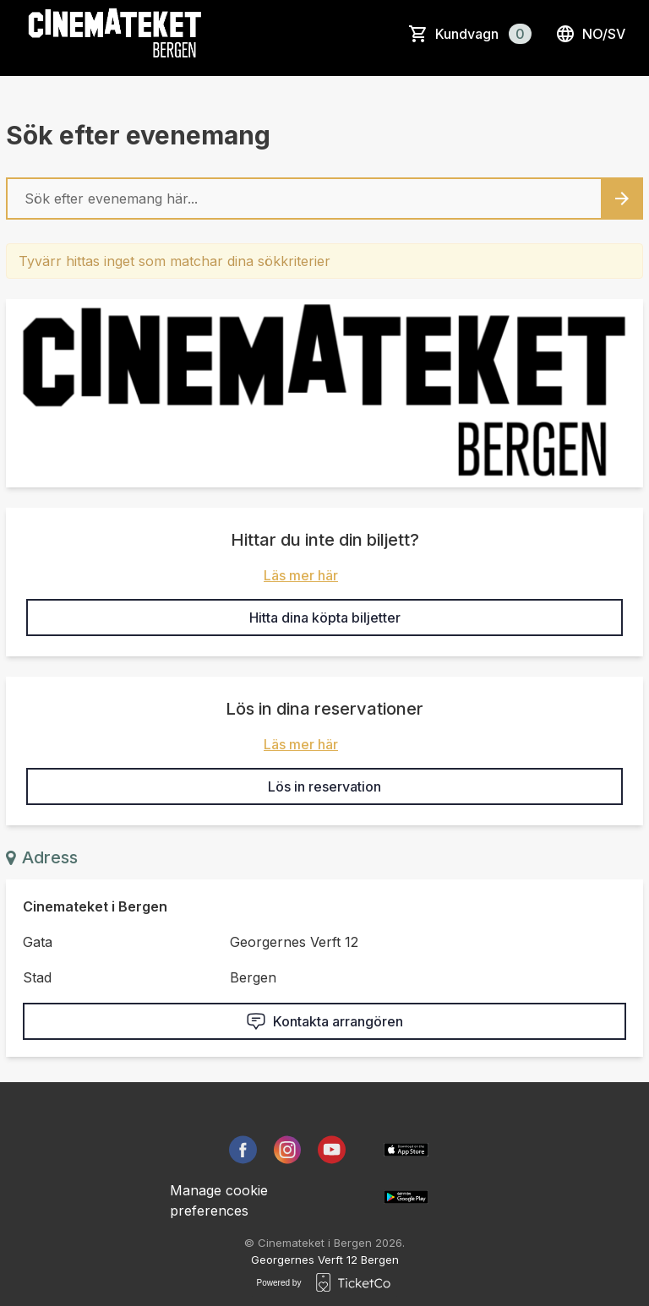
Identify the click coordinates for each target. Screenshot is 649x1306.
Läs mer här (301, 575)
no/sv (590, 34)
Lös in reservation (324, 786)
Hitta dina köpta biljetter (325, 617)
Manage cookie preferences (219, 1200)
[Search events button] (622, 198)
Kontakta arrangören (324, 1021)
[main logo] (115, 34)
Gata (37, 941)
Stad (37, 977)
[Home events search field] (324, 198)
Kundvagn (483, 34)
